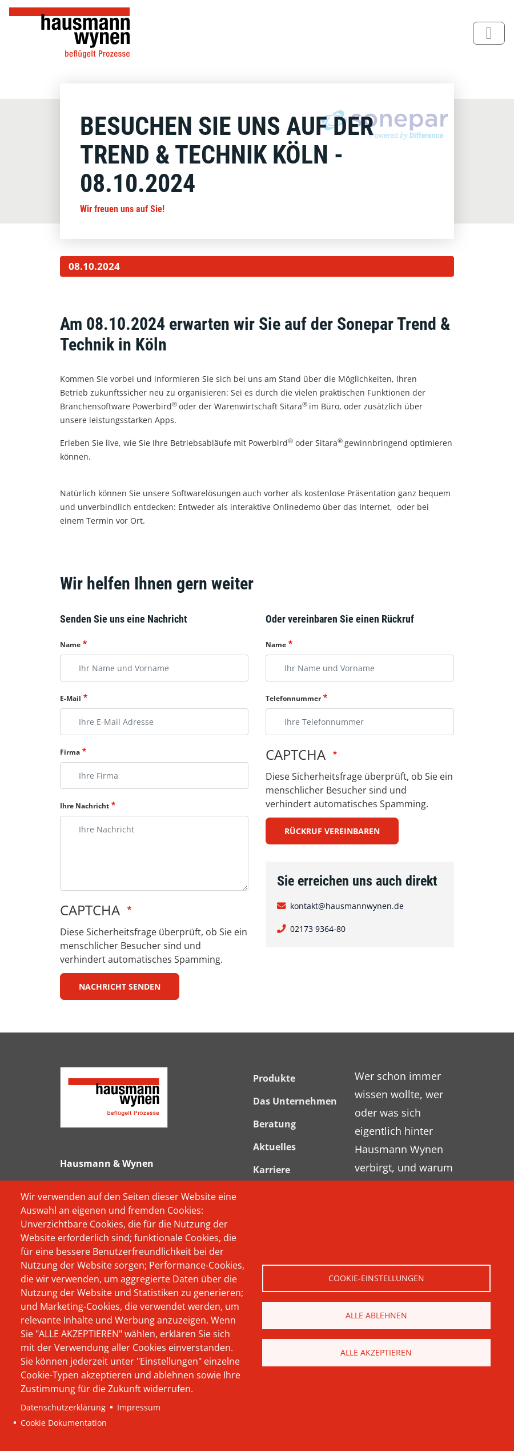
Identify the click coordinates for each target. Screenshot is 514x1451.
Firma (70, 752)
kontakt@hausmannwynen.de (347, 905)
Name (70, 644)
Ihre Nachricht (84, 806)
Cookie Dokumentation (64, 1422)
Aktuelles (274, 1147)
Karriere (271, 1169)
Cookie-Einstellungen (376, 1278)
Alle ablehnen (376, 1315)
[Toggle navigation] (489, 33)
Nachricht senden (119, 986)
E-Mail (70, 698)
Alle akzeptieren (376, 1352)
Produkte (274, 1078)
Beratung (274, 1124)
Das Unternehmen (295, 1101)
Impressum (138, 1407)
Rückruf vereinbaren (332, 831)
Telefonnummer (293, 698)
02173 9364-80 (318, 928)
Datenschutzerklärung (63, 1407)
